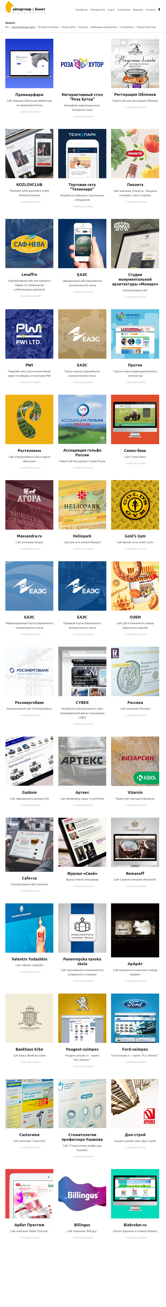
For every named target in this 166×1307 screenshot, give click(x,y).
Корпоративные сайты (23, 27)
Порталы (83, 27)
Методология (98, 9)
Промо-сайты (69, 27)
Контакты (150, 9)
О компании (124, 9)
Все (7, 27)
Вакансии (138, 9)
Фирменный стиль (146, 27)
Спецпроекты (127, 27)
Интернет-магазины (48, 27)
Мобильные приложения (104, 27)
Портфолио (82, 9)
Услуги (111, 9)
